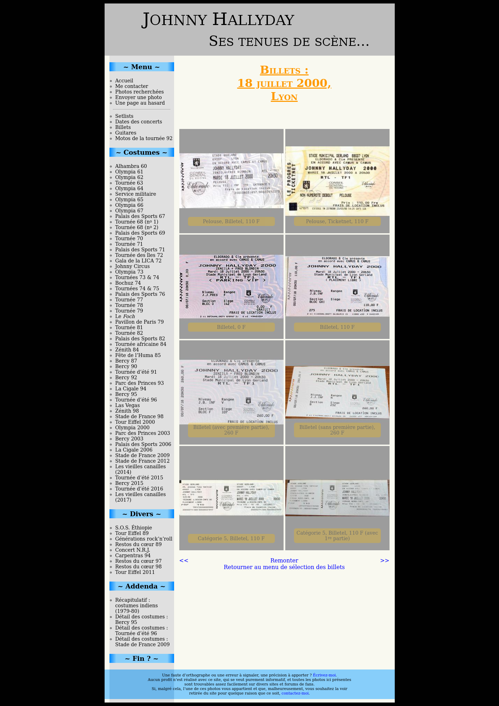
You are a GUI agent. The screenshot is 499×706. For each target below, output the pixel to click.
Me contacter (131, 86)
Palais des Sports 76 (140, 294)
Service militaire (135, 194)
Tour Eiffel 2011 (135, 572)
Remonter (284, 560)
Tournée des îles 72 (139, 255)
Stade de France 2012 (142, 461)
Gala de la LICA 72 (138, 260)
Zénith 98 (127, 411)
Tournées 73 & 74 (137, 277)
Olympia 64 (129, 188)
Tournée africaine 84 (140, 344)
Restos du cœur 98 (138, 566)
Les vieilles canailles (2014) (140, 469)
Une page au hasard (140, 103)
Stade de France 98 (139, 416)
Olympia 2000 (132, 427)
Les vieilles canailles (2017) (140, 497)
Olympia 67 (129, 210)
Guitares (126, 133)
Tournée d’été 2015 (139, 477)
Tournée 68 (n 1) (136, 222)
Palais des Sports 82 (140, 338)
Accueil (124, 80)
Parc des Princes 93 (139, 383)
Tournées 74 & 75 (137, 288)
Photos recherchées (139, 92)
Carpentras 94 (133, 555)
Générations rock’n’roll (143, 539)
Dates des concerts (138, 121)
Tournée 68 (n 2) (136, 227)
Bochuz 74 (128, 283)
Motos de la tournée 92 (144, 138)
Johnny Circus (132, 266)
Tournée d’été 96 (136, 400)
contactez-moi (295, 693)
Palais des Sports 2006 (143, 444)
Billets (123, 127)
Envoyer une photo (138, 97)
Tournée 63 (129, 183)
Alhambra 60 (131, 166)
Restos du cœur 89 (138, 544)
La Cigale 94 (131, 388)
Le (125, 316)
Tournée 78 (129, 305)
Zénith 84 (127, 349)
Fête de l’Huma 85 (138, 355)
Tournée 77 (129, 299)
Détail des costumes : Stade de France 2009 (142, 641)
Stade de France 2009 (142, 455)
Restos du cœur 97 (138, 561)
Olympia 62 (129, 177)
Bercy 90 (126, 366)
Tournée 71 (129, 244)
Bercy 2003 (129, 438)
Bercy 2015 (129, 483)
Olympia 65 (129, 199)
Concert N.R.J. (132, 550)
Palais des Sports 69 (140, 233)
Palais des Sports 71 (140, 249)
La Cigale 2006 (134, 450)
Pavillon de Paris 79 (139, 322)
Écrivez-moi (324, 675)
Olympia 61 (129, 172)
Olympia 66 (129, 205)
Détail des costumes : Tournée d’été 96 (141, 630)
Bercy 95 (126, 394)
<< (184, 560)
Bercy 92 (126, 377)
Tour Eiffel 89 (132, 533)
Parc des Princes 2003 (142, 433)
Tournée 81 (129, 327)
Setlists (124, 116)
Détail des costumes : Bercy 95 (141, 619)
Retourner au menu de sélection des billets (284, 567)
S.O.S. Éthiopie (133, 527)
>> (385, 560)
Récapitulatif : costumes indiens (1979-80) (136, 605)
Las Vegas (127, 405)
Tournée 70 (129, 238)
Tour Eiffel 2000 (135, 422)
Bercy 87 (126, 361)
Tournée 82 (129, 333)
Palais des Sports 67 (140, 216)
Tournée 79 (129, 311)
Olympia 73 (129, 272)
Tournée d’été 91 (136, 372)
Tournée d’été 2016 (139, 489)
